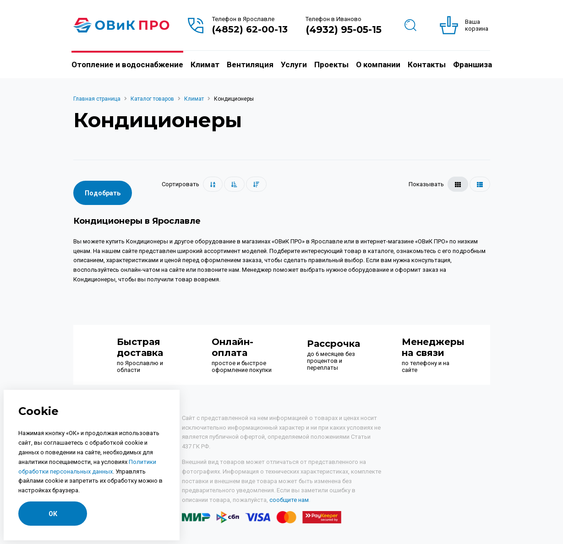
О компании (378, 64)
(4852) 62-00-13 (250, 29)
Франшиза (472, 64)
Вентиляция (250, 64)
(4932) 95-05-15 (344, 29)
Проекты (331, 64)
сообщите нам (289, 499)
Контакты (427, 64)
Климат (205, 64)
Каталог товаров (152, 99)
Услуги (294, 64)
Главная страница (96, 99)
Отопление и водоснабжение (127, 64)
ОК (53, 513)
